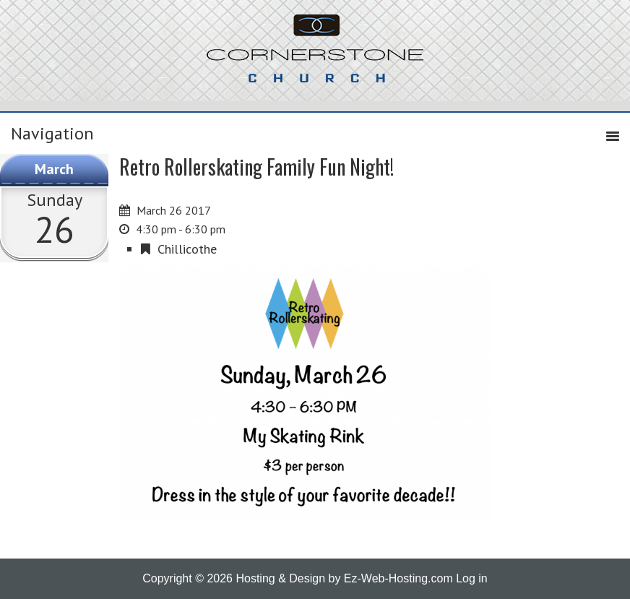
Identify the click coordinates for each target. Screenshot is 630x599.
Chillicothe (187, 249)
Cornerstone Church (315, 55)
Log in (472, 578)
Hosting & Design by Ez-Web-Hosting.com (344, 578)
